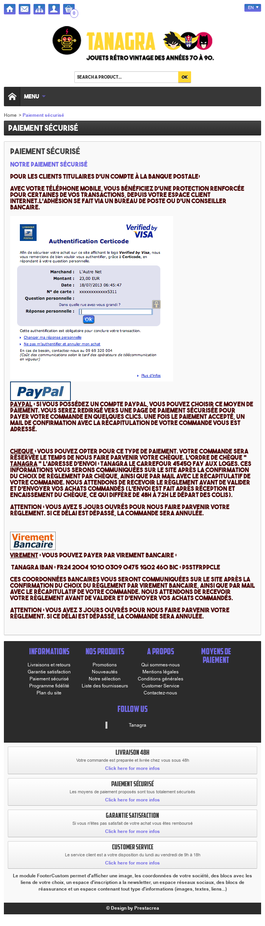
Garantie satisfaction (49, 672)
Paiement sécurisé (49, 679)
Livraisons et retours (49, 665)
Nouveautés (105, 672)
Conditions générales (160, 679)
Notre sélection (105, 679)
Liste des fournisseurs (105, 686)
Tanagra (137, 725)
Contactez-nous (160, 693)
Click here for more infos (132, 768)
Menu (35, 96)
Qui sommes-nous (160, 665)
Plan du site (49, 693)
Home (10, 115)
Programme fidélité (49, 686)
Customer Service (160, 686)
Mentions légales (160, 672)
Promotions (105, 665)
